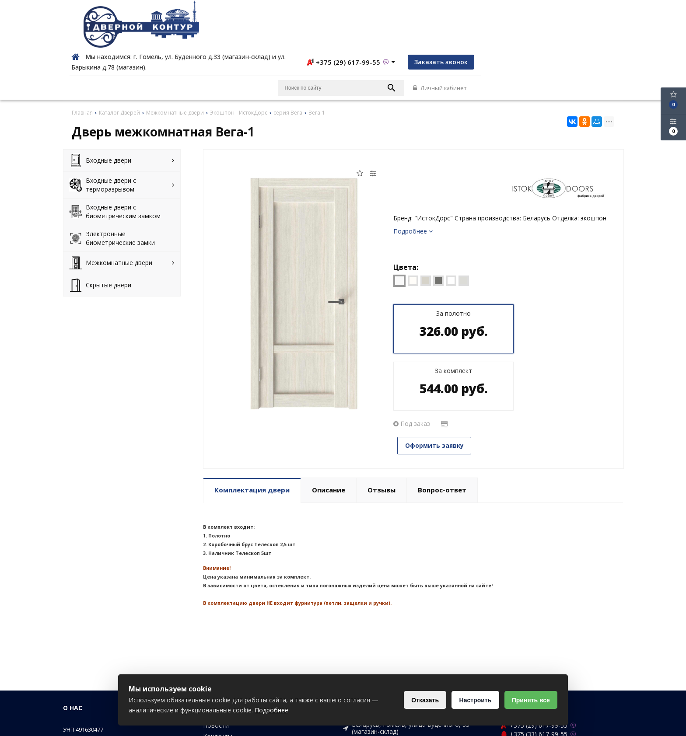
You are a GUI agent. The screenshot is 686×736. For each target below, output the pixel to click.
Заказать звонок (589, 14)
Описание (328, 430)
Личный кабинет (595, 40)
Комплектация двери (252, 430)
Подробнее (413, 183)
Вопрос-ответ (442, 430)
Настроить (473, 700)
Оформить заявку (437, 340)
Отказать (421, 700)
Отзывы (382, 430)
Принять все (530, 700)
